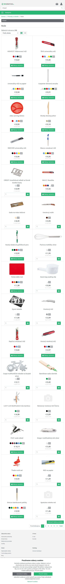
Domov (3, 16)
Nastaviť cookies (32, 581)
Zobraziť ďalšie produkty (55, 522)
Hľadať (32, 20)
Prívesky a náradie (13, 16)
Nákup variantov (17, 65)
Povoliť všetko (43, 574)
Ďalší (61, 526)
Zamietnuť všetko (22, 574)
